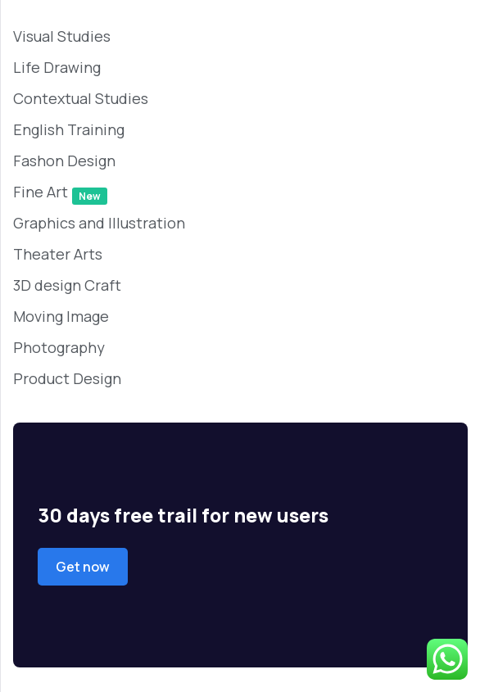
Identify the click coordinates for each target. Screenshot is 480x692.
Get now (83, 567)
